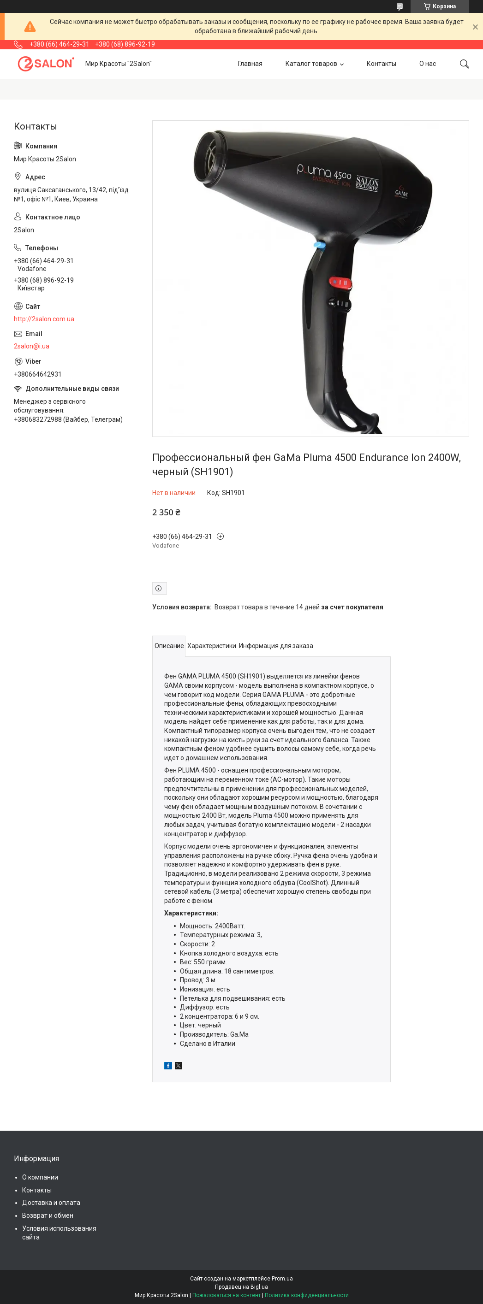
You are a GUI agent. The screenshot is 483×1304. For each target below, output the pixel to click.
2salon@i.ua (31, 346)
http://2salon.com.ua (44, 319)
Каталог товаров (311, 63)
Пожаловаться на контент (226, 1295)
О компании (40, 1177)
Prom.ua (282, 1278)
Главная (250, 63)
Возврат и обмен (47, 1215)
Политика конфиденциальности (307, 1295)
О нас (427, 63)
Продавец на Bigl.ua (241, 1287)
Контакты (381, 63)
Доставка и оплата (51, 1202)
